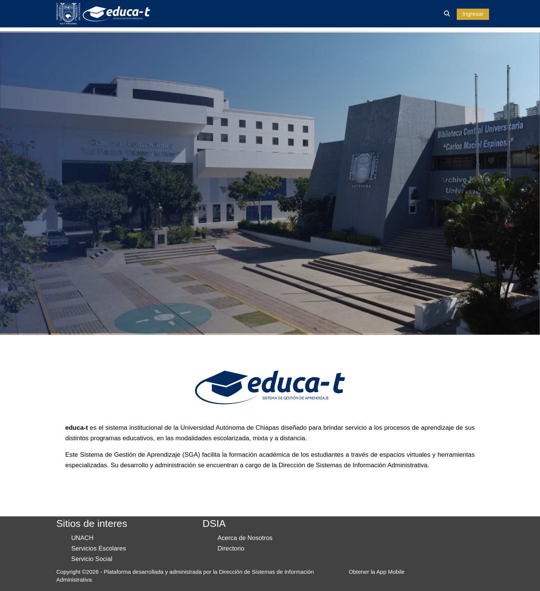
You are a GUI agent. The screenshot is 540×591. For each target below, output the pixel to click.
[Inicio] (103, 13)
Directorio (231, 548)
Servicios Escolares (98, 548)
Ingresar (472, 13)
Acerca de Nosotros (245, 538)
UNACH (82, 538)
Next (530, 188)
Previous (9, 188)
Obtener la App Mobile (377, 571)
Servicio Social (91, 558)
